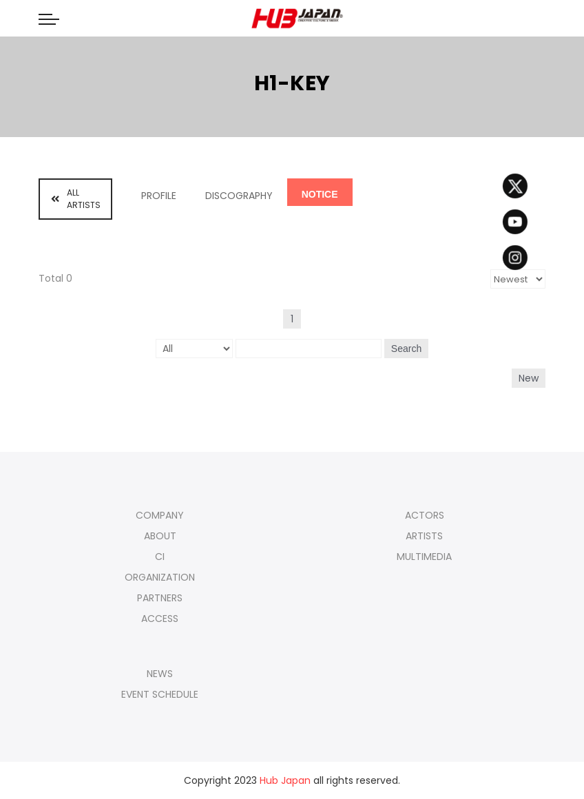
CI (160, 556)
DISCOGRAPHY (239, 196)
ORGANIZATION (160, 577)
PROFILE (158, 196)
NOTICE (320, 194)
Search (406, 348)
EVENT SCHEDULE (159, 694)
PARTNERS (159, 598)
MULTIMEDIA (424, 556)
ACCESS (159, 618)
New (529, 378)
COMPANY (160, 515)
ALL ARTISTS (76, 199)
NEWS (160, 674)
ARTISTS (424, 536)
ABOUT (160, 536)
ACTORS (424, 515)
